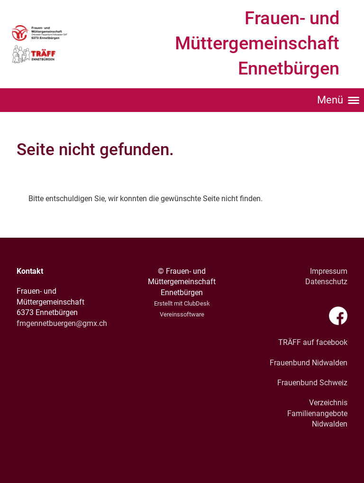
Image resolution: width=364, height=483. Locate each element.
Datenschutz (326, 281)
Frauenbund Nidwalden (308, 362)
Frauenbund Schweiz (312, 382)
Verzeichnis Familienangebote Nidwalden (317, 413)
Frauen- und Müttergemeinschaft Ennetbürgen (257, 43)
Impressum (328, 271)
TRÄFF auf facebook (312, 342)
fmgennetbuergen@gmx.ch (62, 323)
